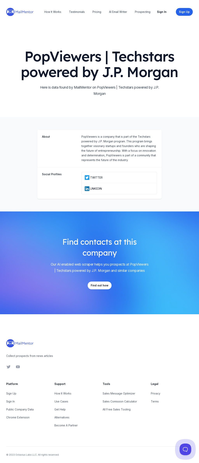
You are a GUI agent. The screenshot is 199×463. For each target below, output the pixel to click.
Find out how (99, 285)
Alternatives (61, 417)
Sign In (162, 11)
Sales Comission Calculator (120, 401)
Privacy (155, 393)
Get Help (60, 409)
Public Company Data (20, 409)
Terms (155, 401)
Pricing (97, 11)
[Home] (19, 12)
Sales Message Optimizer (119, 393)
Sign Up (11, 393)
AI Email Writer (118, 11)
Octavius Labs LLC (26, 454)
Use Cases (61, 401)
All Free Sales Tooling (117, 409)
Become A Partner (66, 425)
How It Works (52, 11)
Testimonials (77, 11)
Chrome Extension (18, 417)
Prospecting (142, 11)
